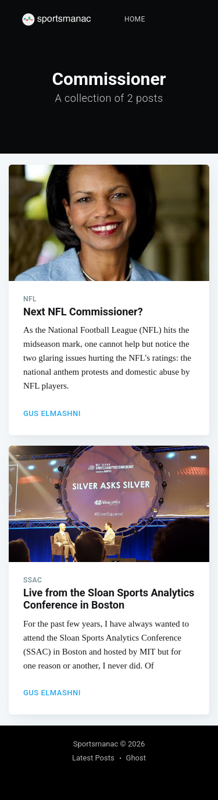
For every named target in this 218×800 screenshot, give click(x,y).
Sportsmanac (96, 743)
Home (134, 19)
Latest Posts (93, 757)
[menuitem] (134, 19)
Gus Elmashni (52, 413)
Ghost (136, 757)
